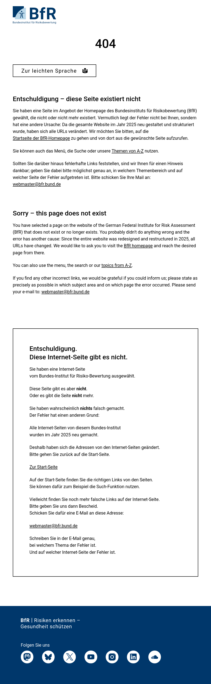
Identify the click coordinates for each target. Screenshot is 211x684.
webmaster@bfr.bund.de (37, 184)
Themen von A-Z (128, 151)
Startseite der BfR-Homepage (41, 138)
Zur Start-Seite (43, 467)
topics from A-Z (116, 265)
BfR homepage (138, 245)
